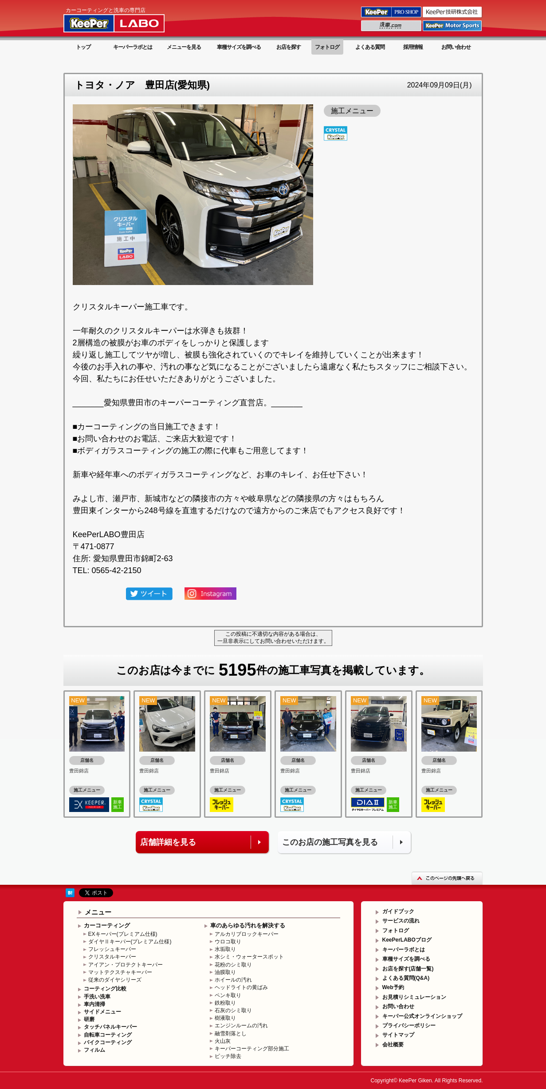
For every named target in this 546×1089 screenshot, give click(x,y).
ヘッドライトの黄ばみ (241, 987)
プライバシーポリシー (409, 1025)
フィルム (94, 1050)
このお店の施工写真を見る (330, 842)
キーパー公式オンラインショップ (422, 1016)
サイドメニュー (102, 1012)
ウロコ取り (228, 942)
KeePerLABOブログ (407, 940)
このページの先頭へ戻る (447, 878)
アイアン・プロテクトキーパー (125, 965)
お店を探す (288, 47)
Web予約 (393, 987)
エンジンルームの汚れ (241, 1025)
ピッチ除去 (228, 1056)
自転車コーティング (108, 1035)
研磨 (89, 1019)
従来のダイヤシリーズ (114, 980)
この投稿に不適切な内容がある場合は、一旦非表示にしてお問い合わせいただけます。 (273, 637)
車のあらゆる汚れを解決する (247, 925)
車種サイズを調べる (239, 47)
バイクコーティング (108, 1042)
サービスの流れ (401, 921)
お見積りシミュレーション (414, 997)
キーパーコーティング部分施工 (252, 1048)
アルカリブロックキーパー (247, 934)
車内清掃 (94, 1004)
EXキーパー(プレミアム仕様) (122, 934)
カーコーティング (107, 925)
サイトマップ (398, 1035)
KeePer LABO (126, 19)
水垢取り (225, 949)
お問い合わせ (456, 47)
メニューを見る (184, 47)
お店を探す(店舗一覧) (408, 969)
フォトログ (327, 47)
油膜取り (225, 972)
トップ (83, 47)
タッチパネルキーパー (110, 1027)
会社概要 (393, 1044)
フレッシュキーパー (112, 949)
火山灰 (223, 1041)
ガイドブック (398, 911)
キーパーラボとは (132, 47)
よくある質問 (370, 47)
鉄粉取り (225, 1003)
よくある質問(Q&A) (406, 978)
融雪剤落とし (231, 1033)
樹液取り (225, 1018)
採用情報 (413, 47)
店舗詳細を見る (168, 842)
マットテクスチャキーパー (120, 972)
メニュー (98, 912)
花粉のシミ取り (233, 965)
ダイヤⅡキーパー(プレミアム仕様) (130, 942)
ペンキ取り (228, 995)
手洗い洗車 (97, 997)
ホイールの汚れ (233, 980)
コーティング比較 (105, 989)
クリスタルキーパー (112, 957)
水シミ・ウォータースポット (249, 957)
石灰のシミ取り (233, 1010)
